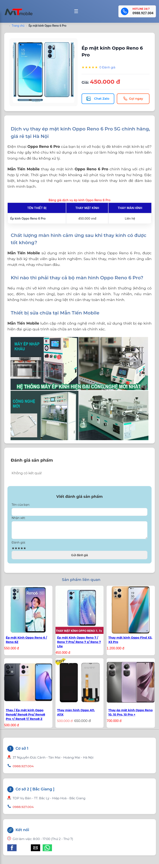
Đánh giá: (18, 545)
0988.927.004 (142, 13)
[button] (12, 850)
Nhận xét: (18, 518)
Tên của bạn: (21, 505)
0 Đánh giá (107, 67)
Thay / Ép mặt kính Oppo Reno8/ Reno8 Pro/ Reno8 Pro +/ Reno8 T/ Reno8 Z (25, 717)
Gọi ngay (133, 99)
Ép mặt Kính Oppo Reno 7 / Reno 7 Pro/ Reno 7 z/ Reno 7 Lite (79, 644)
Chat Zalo (98, 99)
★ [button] (13, 551)
